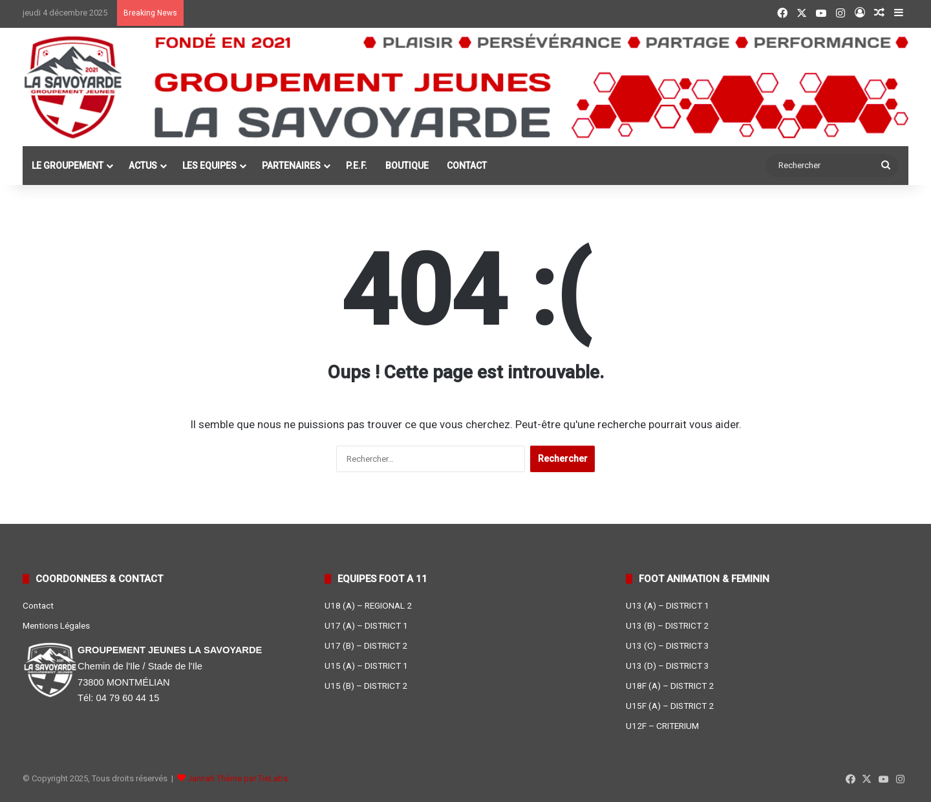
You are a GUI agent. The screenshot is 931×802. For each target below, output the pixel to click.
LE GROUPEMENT (67, 165)
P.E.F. (356, 165)
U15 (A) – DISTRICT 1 (366, 665)
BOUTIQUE (407, 165)
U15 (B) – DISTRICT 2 (366, 685)
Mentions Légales (56, 625)
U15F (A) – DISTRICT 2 (670, 705)
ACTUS (143, 165)
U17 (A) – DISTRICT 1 (366, 625)
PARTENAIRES (291, 165)
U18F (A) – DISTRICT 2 (670, 685)
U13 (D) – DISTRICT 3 (667, 665)
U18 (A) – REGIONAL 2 (368, 605)
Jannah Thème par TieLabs (237, 778)
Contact (38, 605)
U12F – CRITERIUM (662, 726)
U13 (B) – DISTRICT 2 (667, 625)
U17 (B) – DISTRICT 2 (366, 645)
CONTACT (467, 165)
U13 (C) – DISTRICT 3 (667, 645)
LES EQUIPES (209, 165)
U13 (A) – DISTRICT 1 (667, 605)
